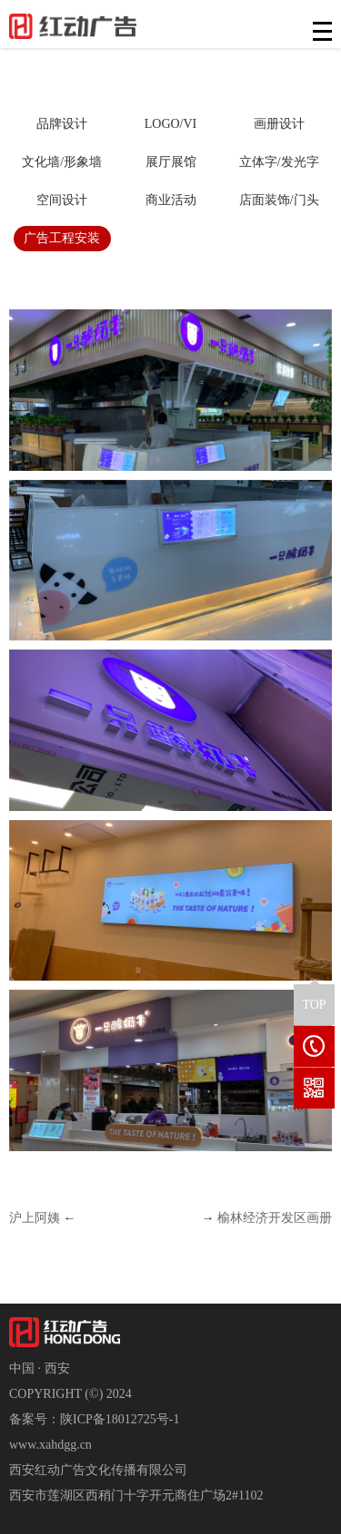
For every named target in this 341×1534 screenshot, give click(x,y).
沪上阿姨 (34, 1218)
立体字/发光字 (279, 162)
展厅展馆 (170, 162)
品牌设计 (61, 124)
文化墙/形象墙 (62, 162)
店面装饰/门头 (279, 200)
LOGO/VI (171, 124)
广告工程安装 (62, 238)
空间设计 (61, 200)
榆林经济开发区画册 (274, 1218)
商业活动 (170, 200)
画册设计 (279, 124)
